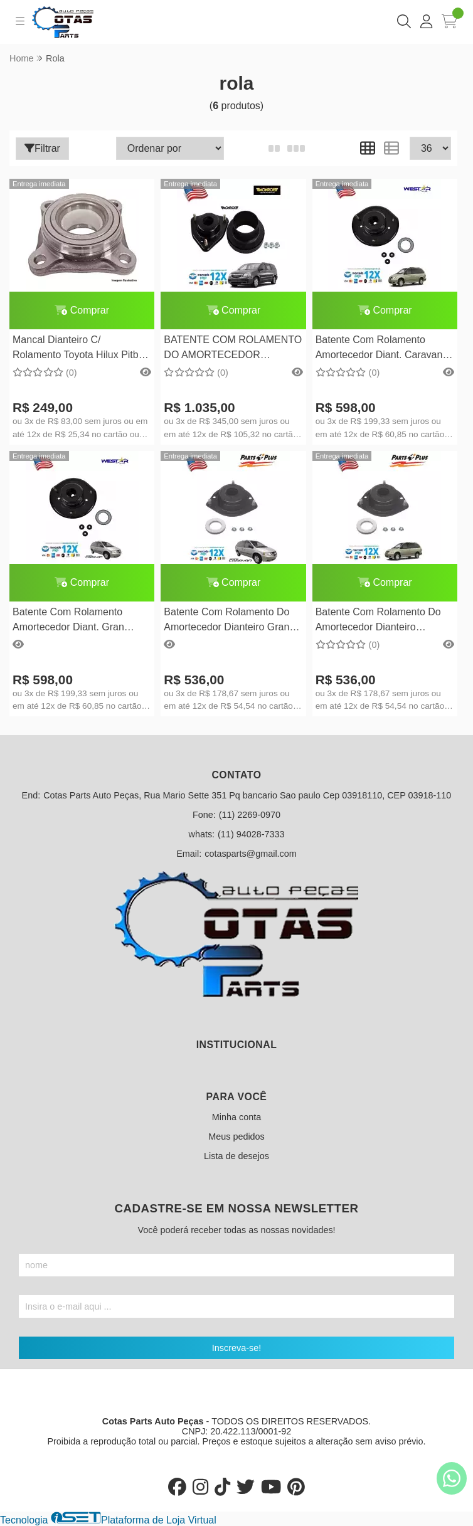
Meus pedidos (236, 1136)
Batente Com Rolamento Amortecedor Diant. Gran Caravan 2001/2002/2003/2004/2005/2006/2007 (82, 621)
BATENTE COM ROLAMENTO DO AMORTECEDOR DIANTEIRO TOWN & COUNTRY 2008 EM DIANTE (233, 349)
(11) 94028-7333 (251, 834)
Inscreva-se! (236, 1348)
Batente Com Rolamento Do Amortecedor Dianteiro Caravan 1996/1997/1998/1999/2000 (378, 621)
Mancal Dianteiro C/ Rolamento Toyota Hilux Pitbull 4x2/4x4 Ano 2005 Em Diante (81, 349)
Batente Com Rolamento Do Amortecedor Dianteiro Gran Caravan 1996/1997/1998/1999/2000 (226, 621)
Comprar (82, 310)
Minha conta (236, 1117)
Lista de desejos (236, 1156)
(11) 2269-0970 (249, 815)
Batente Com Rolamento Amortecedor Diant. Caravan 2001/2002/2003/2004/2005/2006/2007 (385, 349)
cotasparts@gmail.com (251, 854)
